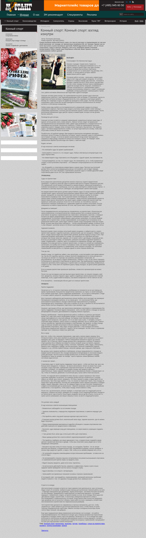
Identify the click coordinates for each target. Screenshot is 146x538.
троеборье (82, 524)
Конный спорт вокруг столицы (16, 41)
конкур (64, 526)
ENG (141, 21)
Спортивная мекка (12, 36)
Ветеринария (110, 21)
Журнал (24, 14)
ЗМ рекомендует (53, 14)
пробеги (42, 526)
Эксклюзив (82, 21)
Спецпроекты (75, 14)
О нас (36, 14)
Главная (11, 14)
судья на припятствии (96, 524)
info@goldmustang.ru (117, 8)
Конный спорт (12, 21)
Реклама (92, 14)
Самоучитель (58, 21)
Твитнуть (44, 530)
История (123, 21)
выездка (68, 524)
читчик (75, 524)
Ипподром (44, 21)
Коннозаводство (29, 21)
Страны (71, 21)
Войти (129, 7)
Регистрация (137, 7)
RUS (136, 21)
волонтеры (59, 524)
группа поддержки (54, 526)
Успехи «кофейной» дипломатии (17, 45)
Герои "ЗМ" (96, 21)
